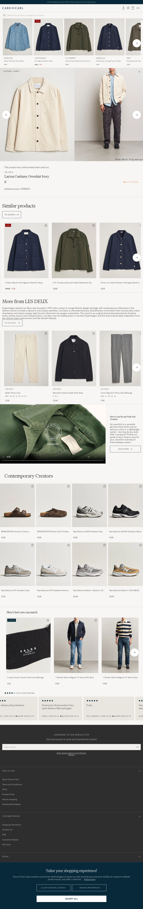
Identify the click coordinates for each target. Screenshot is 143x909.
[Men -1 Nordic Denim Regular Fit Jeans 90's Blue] (76, 645)
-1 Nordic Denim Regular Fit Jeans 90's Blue (74, 677)
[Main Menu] (138, 8)
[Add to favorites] (45, 226)
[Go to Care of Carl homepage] (12, 8)
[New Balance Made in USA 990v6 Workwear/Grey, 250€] (125, 570)
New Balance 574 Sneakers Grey (15, 590)
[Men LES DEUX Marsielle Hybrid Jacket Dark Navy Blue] (74, 358)
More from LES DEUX (25, 301)
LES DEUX (8, 172)
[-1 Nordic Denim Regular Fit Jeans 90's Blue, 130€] (76, 651)
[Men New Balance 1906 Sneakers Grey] (89, 505)
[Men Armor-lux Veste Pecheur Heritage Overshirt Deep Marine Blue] (110, 37)
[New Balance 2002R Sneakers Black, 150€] (125, 511)
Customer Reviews (10, 839)
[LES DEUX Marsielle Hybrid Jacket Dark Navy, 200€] (74, 366)
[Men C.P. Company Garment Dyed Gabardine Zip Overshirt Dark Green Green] (79, 37)
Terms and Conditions (12, 784)
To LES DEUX (12, 323)
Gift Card (6, 844)
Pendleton (8, 58)
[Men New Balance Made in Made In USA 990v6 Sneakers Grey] (89, 564)
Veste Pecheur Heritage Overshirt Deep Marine (108, 61)
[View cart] (133, 8)
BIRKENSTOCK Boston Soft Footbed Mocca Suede (53, 531)
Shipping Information (11, 824)
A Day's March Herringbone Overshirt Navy (24, 282)
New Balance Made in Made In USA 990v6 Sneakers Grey (88, 590)
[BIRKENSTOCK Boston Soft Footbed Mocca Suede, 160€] (53, 511)
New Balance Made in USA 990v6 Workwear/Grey (124, 590)
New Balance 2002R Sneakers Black (125, 531)
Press (4, 789)
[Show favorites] (128, 8)
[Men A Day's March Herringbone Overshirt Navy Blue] (48, 37)
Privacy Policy (8, 794)
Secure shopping (9, 799)
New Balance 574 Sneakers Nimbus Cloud (52, 590)
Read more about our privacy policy (71, 754)
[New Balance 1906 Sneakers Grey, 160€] (89, 511)
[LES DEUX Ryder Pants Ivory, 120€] (26, 366)
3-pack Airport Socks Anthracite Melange (25, 677)
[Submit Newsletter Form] (137, 747)
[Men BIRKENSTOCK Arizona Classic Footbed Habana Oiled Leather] (17, 505)
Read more (123, 449)
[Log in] (123, 8)
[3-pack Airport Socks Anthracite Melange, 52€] (28, 651)
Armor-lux (100, 58)
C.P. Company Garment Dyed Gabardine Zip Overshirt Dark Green (72, 282)
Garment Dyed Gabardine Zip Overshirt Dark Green (77, 61)
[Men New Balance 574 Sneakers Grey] (17, 564)
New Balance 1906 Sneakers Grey (88, 531)
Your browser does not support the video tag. (53, 434)
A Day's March (40, 58)
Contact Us (7, 829)
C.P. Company (70, 58)
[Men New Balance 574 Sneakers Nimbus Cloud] (53, 564)
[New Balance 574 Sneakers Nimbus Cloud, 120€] (53, 570)
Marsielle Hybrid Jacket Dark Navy (68, 393)
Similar (18, 206)
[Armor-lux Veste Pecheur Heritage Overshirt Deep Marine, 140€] (109, 42)
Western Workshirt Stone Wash (14, 61)
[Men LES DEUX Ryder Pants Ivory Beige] (26, 358)
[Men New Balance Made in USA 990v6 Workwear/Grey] (125, 564)
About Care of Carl (10, 779)
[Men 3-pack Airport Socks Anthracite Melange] (28, 645)
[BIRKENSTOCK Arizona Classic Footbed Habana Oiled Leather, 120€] (17, 511)
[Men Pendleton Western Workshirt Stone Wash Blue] (17, 37)
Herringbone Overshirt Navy (44, 61)
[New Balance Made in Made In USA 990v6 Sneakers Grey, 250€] (89, 570)
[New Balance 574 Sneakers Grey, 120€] (17, 570)
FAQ (4, 834)
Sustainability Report (11, 804)
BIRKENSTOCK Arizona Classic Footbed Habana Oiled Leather (15, 531)
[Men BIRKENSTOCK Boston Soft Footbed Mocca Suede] (53, 505)
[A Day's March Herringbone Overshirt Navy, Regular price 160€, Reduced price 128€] (48, 42)
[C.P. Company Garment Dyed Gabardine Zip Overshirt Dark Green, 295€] (79, 42)
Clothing (7, 71)
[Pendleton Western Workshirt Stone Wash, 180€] (17, 42)
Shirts (16, 71)
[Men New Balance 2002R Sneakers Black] (125, 505)
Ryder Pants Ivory (12, 393)
